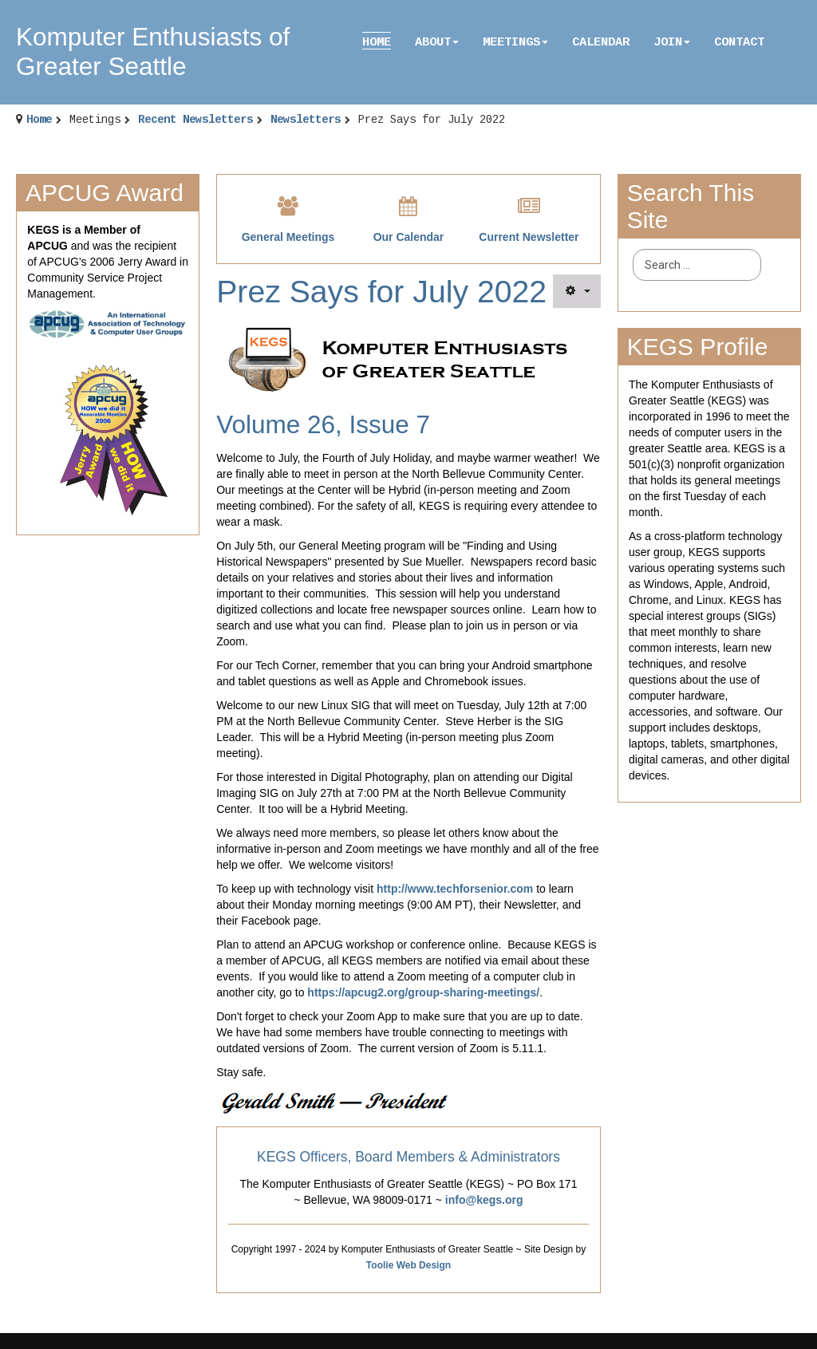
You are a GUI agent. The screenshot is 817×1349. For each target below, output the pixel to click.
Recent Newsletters (195, 119)
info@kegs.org (484, 1199)
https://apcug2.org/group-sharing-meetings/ (423, 992)
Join (671, 42)
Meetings (515, 42)
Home (376, 42)
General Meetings (288, 237)
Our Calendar (408, 237)
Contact (739, 42)
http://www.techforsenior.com (455, 888)
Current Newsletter (528, 237)
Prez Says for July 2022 (381, 291)
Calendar (601, 42)
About (437, 42)
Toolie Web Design (408, 1265)
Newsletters (305, 119)
